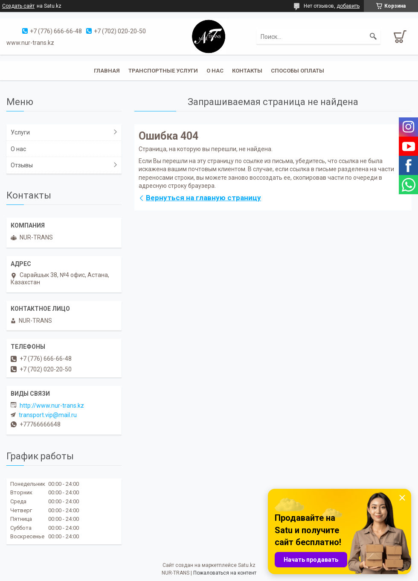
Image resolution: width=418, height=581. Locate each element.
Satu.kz (246, 565)
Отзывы (22, 165)
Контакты (247, 70)
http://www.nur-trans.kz (52, 405)
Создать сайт (18, 6)
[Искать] (373, 37)
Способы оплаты (297, 70)
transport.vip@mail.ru (48, 415)
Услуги (20, 132)
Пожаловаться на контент (224, 573)
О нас (215, 70)
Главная (107, 70)
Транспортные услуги (163, 70)
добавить (348, 6)
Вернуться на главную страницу (203, 197)
